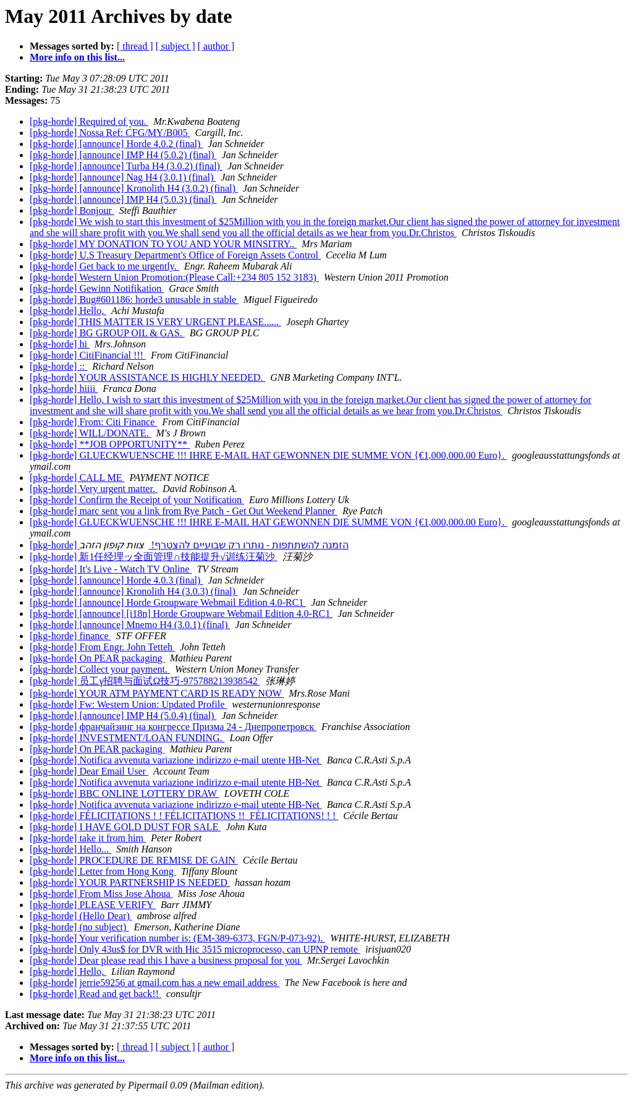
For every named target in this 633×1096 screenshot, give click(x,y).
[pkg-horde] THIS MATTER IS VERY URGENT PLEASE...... (155, 321)
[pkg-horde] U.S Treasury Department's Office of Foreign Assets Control (175, 255)
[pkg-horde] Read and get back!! (95, 993)
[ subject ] (175, 46)
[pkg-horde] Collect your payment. (100, 669)
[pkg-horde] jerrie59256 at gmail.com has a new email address (154, 982)
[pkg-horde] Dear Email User (89, 771)
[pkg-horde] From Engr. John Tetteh (102, 647)
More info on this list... (77, 57)
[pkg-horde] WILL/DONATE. (90, 433)
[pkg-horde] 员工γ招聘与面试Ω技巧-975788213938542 (145, 681)
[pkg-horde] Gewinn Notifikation (97, 288)
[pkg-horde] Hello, (68, 310)
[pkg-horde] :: (58, 366)
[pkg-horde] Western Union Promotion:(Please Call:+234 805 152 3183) (174, 277)
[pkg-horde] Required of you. (89, 121)
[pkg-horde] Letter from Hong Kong (103, 871)
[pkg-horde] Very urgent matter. (94, 488)
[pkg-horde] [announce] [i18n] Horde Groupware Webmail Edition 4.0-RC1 (181, 613)
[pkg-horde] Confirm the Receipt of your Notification (137, 500)
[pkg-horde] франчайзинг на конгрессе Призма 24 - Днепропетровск (173, 726)
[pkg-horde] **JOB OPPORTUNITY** (110, 444)
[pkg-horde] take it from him (88, 838)
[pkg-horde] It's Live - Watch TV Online (111, 569)
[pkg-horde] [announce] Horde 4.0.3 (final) (116, 580)
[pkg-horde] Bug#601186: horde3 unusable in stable (134, 299)
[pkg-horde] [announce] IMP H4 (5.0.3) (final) (123, 199)
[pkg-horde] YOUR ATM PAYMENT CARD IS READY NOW (157, 693)
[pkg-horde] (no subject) (79, 927)
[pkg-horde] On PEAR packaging (97, 658)
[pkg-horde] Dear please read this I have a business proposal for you (166, 960)
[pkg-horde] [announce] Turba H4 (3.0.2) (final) (126, 166)
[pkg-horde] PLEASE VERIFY (93, 904)
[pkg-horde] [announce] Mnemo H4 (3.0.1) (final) (130, 624)
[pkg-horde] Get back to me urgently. (104, 266)
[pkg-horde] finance (70, 636)
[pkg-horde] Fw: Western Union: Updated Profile (128, 704)
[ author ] (216, 46)
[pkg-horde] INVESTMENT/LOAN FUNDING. (127, 738)
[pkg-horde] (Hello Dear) (81, 916)
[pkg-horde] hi (60, 344)
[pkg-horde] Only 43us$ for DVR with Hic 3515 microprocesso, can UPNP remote (195, 949)
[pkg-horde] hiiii (64, 388)
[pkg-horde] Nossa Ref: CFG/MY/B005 (110, 132)
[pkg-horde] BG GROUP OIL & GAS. (107, 333)
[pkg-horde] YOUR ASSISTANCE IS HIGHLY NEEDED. (147, 377)
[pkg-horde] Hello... (70, 849)
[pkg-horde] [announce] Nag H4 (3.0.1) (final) (123, 177)
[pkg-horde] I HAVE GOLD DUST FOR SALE (125, 827)
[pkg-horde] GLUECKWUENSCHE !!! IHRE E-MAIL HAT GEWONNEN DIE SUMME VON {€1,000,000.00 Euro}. (268, 455)
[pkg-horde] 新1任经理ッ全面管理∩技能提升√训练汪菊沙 (154, 556)
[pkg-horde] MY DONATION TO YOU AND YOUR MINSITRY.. (163, 244)
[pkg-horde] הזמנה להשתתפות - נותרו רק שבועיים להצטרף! (189, 545)
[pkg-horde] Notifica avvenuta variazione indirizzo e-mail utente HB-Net (176, 760)
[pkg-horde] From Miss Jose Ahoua (101, 893)
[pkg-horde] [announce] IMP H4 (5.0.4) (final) (123, 715)
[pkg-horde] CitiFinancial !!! (88, 355)
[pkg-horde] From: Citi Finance (93, 422)
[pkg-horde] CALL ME (77, 477)
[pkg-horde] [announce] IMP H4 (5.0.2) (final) (123, 155)
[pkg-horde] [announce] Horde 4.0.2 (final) (116, 143)
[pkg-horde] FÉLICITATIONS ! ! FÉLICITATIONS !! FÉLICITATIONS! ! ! (184, 815)
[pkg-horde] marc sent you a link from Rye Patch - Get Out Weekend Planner (184, 511)
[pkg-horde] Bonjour (72, 210)
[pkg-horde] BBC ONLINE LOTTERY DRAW (124, 793)
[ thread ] (135, 46)
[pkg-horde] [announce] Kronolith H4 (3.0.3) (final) (134, 591)
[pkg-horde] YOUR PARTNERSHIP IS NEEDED (130, 882)
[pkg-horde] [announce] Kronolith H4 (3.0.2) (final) (134, 188)
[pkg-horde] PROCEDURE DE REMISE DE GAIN (134, 860)
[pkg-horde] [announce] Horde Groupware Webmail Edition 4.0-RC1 (168, 602)
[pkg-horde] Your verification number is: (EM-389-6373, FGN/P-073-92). (177, 938)
